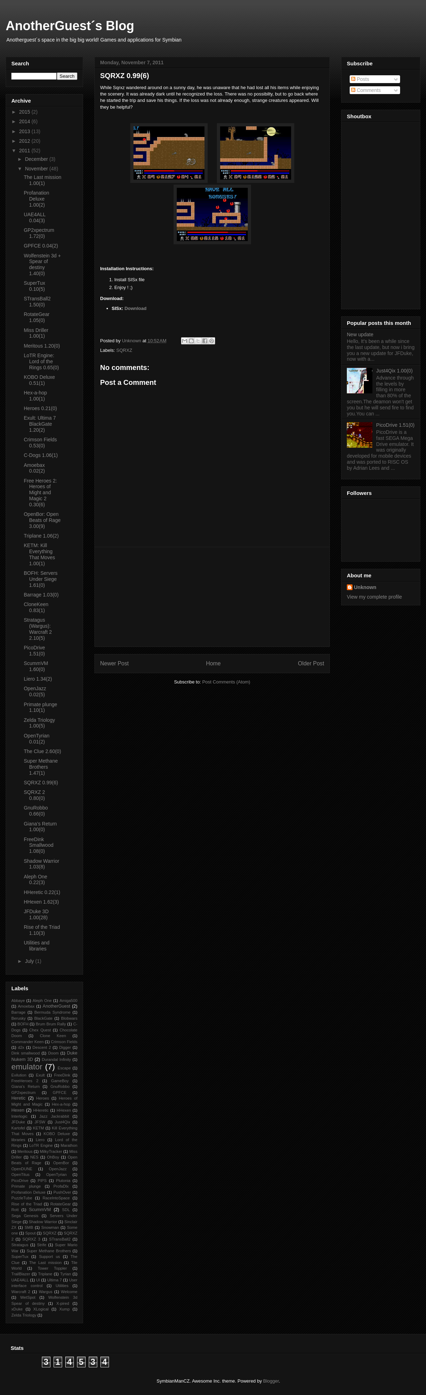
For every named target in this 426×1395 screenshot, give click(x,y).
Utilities (62, 1286)
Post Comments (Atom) (226, 682)
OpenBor (61, 1163)
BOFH (22, 1024)
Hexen (17, 1110)
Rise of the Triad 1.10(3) (42, 930)
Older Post (311, 663)
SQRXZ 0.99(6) (41, 782)
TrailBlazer (20, 1274)
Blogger (271, 1381)
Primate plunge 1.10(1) (40, 707)
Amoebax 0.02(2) (34, 468)
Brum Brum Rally (51, 1024)
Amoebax (26, 1006)
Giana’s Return (25, 1086)
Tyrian (65, 1274)
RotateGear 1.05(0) (36, 317)
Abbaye (18, 1000)
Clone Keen (53, 1036)
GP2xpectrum (23, 1092)
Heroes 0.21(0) (40, 408)
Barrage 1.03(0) (41, 595)
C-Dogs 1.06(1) (41, 455)
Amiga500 (68, 1000)
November (37, 168)
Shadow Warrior (43, 1222)
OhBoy (53, 1157)
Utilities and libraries (36, 946)
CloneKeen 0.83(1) (36, 607)
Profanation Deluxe (28, 1192)
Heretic (18, 1098)
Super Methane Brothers (49, 1251)
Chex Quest (40, 1030)
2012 (25, 141)
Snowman (50, 1227)
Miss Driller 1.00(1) (36, 333)
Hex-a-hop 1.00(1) (35, 396)
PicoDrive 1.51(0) (34, 650)
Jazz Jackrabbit (54, 1116)
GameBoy (60, 1081)
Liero (40, 1140)
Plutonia (63, 1180)
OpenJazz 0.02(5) (35, 691)
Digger (65, 1047)
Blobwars (69, 1018)
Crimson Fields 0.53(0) (40, 442)
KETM (38, 1128)
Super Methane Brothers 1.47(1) (41, 767)
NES (34, 1157)
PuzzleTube (21, 1198)
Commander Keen (27, 1042)
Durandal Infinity (56, 1059)
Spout (30, 1233)
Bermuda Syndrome (52, 1012)
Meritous (25, 1151)
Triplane (45, 1274)
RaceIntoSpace (56, 1198)
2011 (25, 150)
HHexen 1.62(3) (41, 902)
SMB (28, 1227)
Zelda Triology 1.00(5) (39, 723)
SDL (66, 1210)
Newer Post (114, 663)
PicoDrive (19, 1180)
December (37, 159)
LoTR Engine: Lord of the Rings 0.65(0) (41, 361)
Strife (41, 1245)
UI (38, 1280)
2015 (25, 112)
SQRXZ (124, 350)
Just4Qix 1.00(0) (394, 371)
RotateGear (60, 1204)
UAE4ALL (20, 1280)
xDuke (17, 1309)
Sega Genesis (24, 1216)
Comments (366, 90)
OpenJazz (58, 1169)
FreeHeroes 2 (24, 1081)
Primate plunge (26, 1186)
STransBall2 (60, 1239)
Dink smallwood (25, 1053)
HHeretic (41, 1110)
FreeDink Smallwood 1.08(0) (38, 845)
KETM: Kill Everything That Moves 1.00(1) (39, 554)
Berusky (18, 1018)
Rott (15, 1210)
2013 (25, 131)
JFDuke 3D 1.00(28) (36, 914)
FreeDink (62, 1075)
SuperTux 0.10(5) (34, 286)
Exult (40, 1075)
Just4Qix (62, 1122)
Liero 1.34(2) (38, 679)
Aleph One (42, 1000)
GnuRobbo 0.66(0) (36, 811)
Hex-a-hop (61, 1104)
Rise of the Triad (26, 1204)
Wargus (45, 1292)
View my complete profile (374, 597)
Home (213, 663)
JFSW (39, 1122)
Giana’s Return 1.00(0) (40, 827)
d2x (21, 1047)
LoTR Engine (41, 1145)
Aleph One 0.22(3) (35, 880)
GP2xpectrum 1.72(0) (39, 233)
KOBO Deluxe (57, 1134)
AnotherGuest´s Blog (70, 25)
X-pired (62, 1303)
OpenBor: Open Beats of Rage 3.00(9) (42, 520)
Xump (64, 1309)
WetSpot (28, 1297)
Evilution (18, 1075)
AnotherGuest (56, 1006)
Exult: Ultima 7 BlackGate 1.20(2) (40, 424)
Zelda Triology (23, 1315)
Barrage (18, 1012)
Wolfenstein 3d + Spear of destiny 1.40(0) (42, 264)
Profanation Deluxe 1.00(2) (36, 199)
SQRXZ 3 (31, 1239)
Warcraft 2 (20, 1292)
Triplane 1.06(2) (41, 536)
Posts (360, 79)
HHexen (63, 1110)
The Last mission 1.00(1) (42, 180)
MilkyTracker (51, 1151)
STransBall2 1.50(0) (37, 301)
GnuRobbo (60, 1086)
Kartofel (18, 1128)
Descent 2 (42, 1047)
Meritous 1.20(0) (42, 346)
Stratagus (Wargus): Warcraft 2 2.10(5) (38, 629)
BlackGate (43, 1018)
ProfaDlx (61, 1186)
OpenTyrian (56, 1174)
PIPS (42, 1180)
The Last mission (45, 1262)
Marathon (69, 1145)
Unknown (365, 587)
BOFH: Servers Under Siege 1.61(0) (41, 579)
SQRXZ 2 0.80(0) (34, 795)
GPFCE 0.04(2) (41, 246)
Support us (49, 1256)
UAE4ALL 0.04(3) (34, 217)
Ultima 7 (54, 1280)
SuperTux (19, 1256)
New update (360, 334)
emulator (26, 1066)
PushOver (62, 1192)
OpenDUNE (21, 1169)
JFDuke (18, 1122)
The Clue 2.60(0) (42, 751)
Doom (53, 1053)
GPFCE (60, 1092)
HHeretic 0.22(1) (42, 892)
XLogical (41, 1309)
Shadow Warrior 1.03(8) (41, 864)
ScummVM (40, 1209)
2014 (25, 121)
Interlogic (19, 1116)
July (30, 961)
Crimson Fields (64, 1042)
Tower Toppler (52, 1268)
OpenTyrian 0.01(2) (36, 739)
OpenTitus (20, 1174)
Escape (64, 1068)
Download (136, 308)
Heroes (42, 1098)
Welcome (69, 1292)
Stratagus (19, 1245)
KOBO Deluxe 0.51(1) (39, 380)
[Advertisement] (212, 596)
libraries (18, 1140)
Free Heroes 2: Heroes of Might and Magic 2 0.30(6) (40, 492)
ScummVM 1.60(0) (36, 666)
